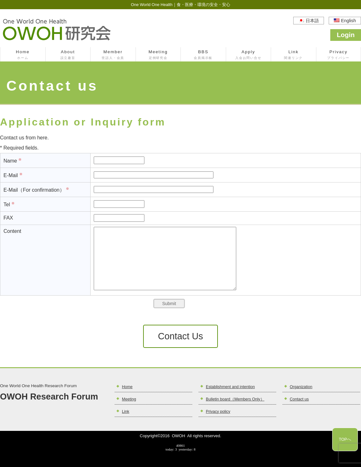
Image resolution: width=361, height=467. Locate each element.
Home (22, 55)
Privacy (338, 55)
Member (113, 55)
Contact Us (180, 336)
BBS (203, 55)
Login (346, 34)
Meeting (158, 55)
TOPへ (345, 439)
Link (293, 55)
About (68, 55)
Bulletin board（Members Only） (235, 399)
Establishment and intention (230, 387)
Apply (248, 55)
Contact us (299, 399)
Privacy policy (218, 411)
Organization (301, 387)
